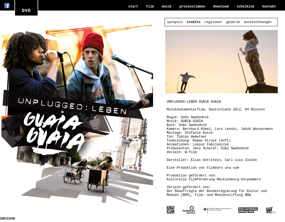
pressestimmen (192, 7)
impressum (7, 218)
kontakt (269, 7)
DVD (26, 10)
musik (166, 7)
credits (194, 22)
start (133, 7)
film (150, 7)
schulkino (245, 7)
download (221, 7)
